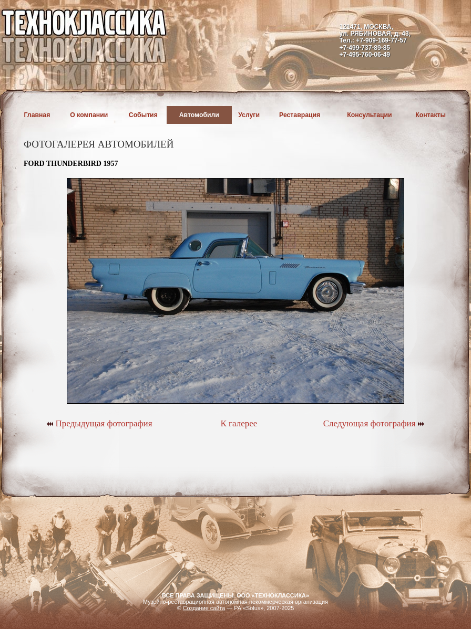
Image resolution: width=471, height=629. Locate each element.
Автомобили (199, 115)
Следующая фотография (374, 423)
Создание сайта (204, 608)
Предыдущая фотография (99, 423)
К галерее (238, 423)
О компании (89, 115)
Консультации (369, 115)
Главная (37, 115)
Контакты (430, 115)
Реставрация (299, 115)
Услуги (249, 115)
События (143, 115)
